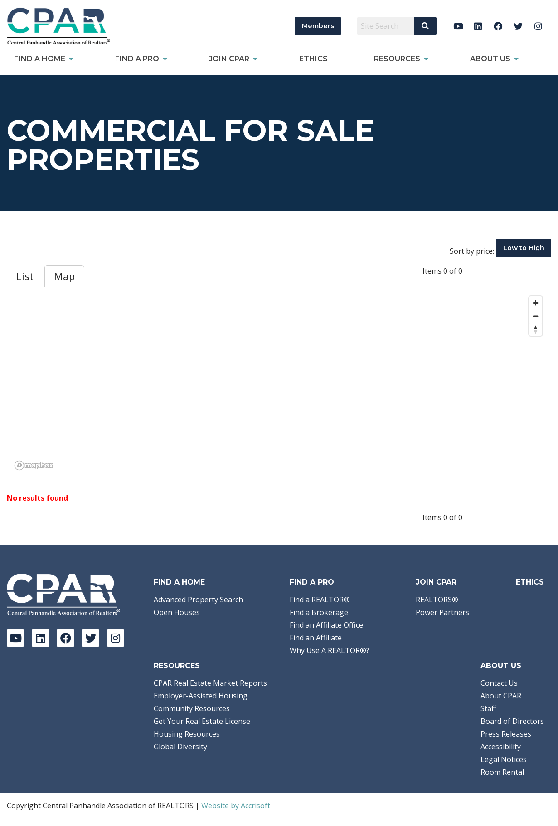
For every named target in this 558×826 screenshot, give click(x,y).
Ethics (530, 582)
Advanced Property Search (198, 600)
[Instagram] (538, 26)
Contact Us (499, 683)
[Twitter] (518, 26)
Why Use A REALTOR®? (329, 650)
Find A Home (179, 582)
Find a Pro (312, 582)
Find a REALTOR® (320, 600)
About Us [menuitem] (490, 58)
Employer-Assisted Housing (200, 696)
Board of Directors (512, 721)
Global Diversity (180, 747)
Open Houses (177, 612)
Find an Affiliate (316, 638)
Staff (488, 708)
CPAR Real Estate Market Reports (210, 683)
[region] (279, 382)
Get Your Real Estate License (202, 721)
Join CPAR (436, 582)
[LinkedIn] (478, 26)
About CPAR (500, 696)
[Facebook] (498, 26)
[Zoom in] (535, 303)
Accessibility (500, 747)
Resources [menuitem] (397, 58)
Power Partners (442, 612)
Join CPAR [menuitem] (229, 58)
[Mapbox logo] (34, 465)
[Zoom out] (535, 316)
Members (318, 26)
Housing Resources (187, 734)
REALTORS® (437, 600)
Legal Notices (503, 759)
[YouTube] (458, 26)
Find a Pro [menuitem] (137, 58)
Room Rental (502, 772)
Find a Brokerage (319, 612)
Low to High (523, 248)
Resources (177, 665)
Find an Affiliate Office (326, 625)
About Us (500, 665)
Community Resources (192, 708)
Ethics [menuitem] (313, 58)
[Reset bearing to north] (535, 329)
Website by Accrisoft (235, 806)
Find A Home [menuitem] (39, 58)
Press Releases (505, 734)
